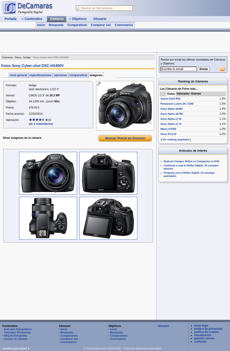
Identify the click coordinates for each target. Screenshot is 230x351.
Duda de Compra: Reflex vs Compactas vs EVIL (192, 161)
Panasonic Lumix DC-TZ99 (176, 103)
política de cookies (206, 332)
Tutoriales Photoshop (17, 332)
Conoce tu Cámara (15, 338)
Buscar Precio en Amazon (125, 138)
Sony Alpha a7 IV (170, 124)
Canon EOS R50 (170, 98)
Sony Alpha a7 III (170, 118)
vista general (18, 75)
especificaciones (40, 75)
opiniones (60, 75)
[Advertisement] (83, 42)
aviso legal (201, 325)
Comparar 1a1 (101, 25)
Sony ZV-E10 (168, 134)
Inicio (41, 25)
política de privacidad (208, 328)
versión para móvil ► (16, 348)
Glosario (163, 326)
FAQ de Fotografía (15, 335)
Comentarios (124, 25)
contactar (200, 341)
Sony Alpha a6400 (171, 108)
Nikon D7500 (168, 129)
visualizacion (202, 335)
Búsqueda (56, 25)
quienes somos (204, 338)
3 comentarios (43, 123)
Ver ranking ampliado (175, 139)
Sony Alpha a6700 (171, 113)
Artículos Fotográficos (18, 329)
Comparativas (77, 25)
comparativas (78, 75)
